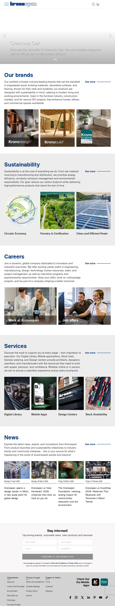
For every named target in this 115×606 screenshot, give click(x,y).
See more (90, 81)
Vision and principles (15, 578)
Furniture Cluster (14, 596)
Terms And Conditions (35, 573)
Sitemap (49, 582)
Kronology (11, 592)
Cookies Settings (33, 578)
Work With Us (12, 587)
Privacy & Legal (33, 569)
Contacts (49, 578)
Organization (12, 569)
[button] (5, 32)
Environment (12, 582)
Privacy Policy (32, 582)
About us (10, 573)
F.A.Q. (48, 573)
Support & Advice (53, 569)
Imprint (29, 587)
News (9, 600)
